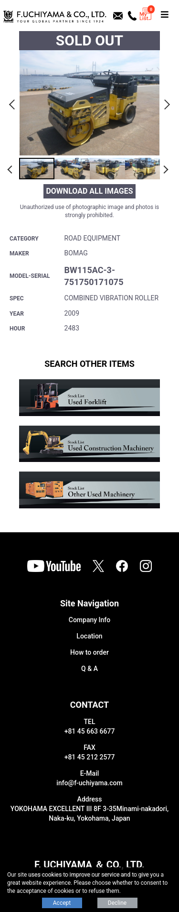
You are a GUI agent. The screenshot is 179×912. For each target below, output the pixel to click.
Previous (13, 102)
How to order (89, 652)
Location (89, 636)
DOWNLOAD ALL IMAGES (89, 191)
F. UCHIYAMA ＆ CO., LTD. (89, 864)
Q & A (89, 668)
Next (165, 102)
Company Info (89, 620)
